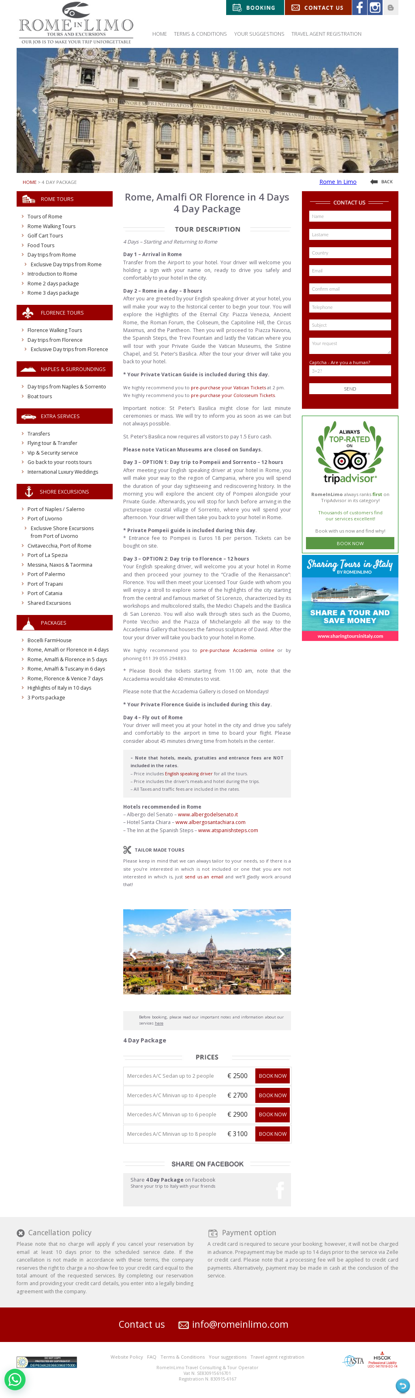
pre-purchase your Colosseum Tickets (233, 395)
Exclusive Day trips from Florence (69, 349)
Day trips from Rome (52, 254)
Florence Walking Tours (55, 330)
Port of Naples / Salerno (56, 509)
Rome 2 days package (53, 283)
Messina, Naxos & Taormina (60, 564)
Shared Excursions (49, 603)
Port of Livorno (45, 518)
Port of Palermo (46, 574)
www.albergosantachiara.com (210, 822)
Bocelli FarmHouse (50, 640)
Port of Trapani (45, 583)
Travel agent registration (277, 1357)
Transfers (39, 433)
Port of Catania (45, 593)
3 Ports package (46, 697)
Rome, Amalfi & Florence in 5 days (67, 659)
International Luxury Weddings (63, 471)
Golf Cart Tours (45, 235)
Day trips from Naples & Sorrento (67, 386)
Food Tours (41, 245)
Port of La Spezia (48, 555)
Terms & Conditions (182, 1357)
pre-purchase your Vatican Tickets (228, 387)
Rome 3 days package (53, 292)
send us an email (204, 877)
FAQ (151, 1357)
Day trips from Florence (55, 340)
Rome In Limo (338, 182)
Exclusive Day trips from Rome (66, 264)
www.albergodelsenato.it (208, 814)
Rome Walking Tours (51, 226)
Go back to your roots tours (60, 462)
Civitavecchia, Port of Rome (60, 545)
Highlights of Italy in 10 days (59, 687)
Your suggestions (227, 1357)
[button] (36, 110)
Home (29, 182)
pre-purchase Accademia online (237, 650)
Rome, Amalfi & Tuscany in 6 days (66, 668)
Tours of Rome (45, 216)
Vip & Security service (53, 452)
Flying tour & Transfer (52, 443)
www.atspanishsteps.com (228, 830)
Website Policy (127, 1357)
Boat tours (40, 396)
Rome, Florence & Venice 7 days (65, 678)
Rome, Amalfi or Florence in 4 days (68, 649)
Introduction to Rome (52, 273)
